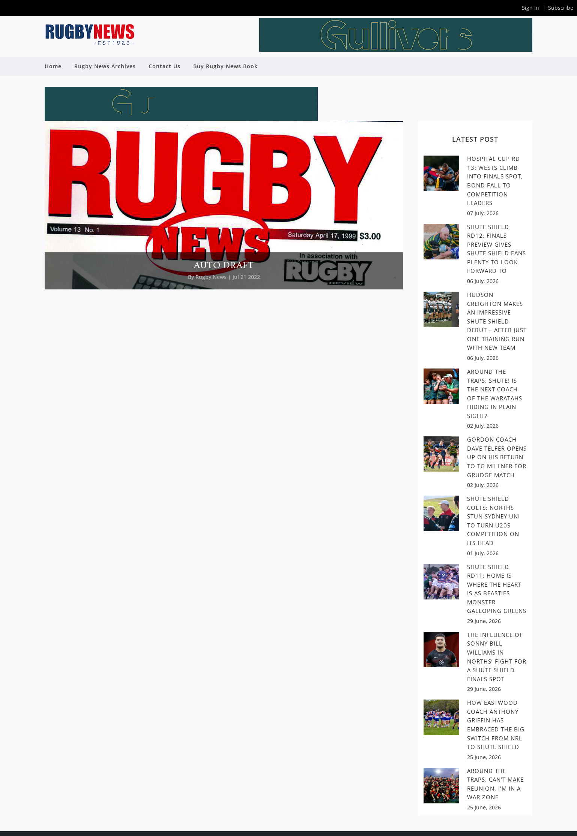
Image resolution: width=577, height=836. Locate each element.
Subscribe (560, 7)
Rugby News (211, 276)
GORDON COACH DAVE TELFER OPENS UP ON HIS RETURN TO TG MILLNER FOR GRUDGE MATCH (497, 457)
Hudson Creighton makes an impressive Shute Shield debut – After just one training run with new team (497, 321)
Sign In (530, 7)
